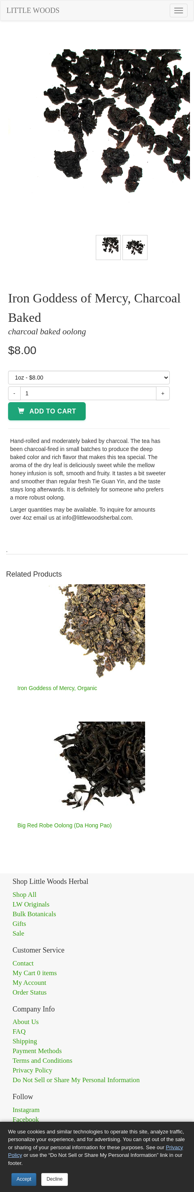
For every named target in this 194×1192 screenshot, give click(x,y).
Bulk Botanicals (34, 914)
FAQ (19, 1031)
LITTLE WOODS (32, 10)
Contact (23, 963)
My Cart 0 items (35, 973)
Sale (18, 933)
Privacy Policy (32, 1070)
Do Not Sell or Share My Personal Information (76, 1080)
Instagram (26, 1110)
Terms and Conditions (42, 1060)
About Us (26, 1022)
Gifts (19, 924)
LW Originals (31, 904)
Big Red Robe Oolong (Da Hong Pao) (64, 825)
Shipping (25, 1041)
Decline (54, 1179)
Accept (24, 1179)
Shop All (24, 894)
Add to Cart (47, 411)
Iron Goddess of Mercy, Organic (57, 688)
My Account (29, 982)
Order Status (29, 992)
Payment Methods (37, 1051)
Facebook (26, 1119)
